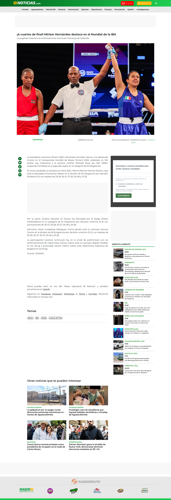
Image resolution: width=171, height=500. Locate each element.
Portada (25, 9)
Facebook (46, 294)
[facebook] (20, 158)
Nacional (61, 9)
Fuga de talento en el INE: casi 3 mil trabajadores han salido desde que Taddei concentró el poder (137, 310)
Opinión (130, 9)
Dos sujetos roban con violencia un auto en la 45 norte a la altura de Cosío (137, 323)
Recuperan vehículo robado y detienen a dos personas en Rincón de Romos (137, 256)
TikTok (82, 294)
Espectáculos (96, 9)
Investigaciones (143, 9)
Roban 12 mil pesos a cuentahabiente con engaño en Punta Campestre (138, 347)
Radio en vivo (144, 3)
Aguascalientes (37, 9)
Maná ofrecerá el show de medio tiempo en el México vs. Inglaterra (137, 332)
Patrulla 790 (51, 9)
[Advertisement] (85, 21)
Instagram (57, 294)
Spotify (46, 289)
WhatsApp (69, 294)
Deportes (85, 9)
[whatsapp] (20, 170)
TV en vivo (127, 3)
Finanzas (108, 9)
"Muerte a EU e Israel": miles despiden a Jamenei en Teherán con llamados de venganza (138, 296)
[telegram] (20, 166)
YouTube (92, 294)
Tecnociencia (119, 9)
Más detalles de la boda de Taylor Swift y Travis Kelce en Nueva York (137, 280)
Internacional (73, 9)
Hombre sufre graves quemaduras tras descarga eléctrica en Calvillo (137, 359)
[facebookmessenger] (20, 175)
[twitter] (20, 162)
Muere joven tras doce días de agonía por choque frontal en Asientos (138, 371)
